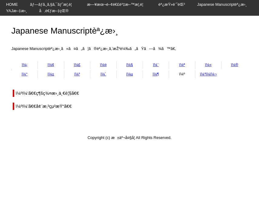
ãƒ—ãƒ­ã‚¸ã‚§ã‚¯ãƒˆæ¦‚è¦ (52, 4)
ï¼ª (182, 64)
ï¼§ (129, 64)
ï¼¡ (25, 64)
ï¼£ (77, 64)
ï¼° (25, 74)
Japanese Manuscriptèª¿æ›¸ (222, 4)
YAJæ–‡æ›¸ (16, 10)
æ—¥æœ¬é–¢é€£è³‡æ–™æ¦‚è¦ (116, 4)
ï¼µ (129, 74)
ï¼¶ (156, 74)
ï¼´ (103, 74)
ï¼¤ (103, 64)
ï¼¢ (51, 64)
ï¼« (208, 64)
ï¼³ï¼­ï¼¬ (208, 74)
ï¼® (234, 64)
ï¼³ (77, 74)
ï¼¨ (156, 64)
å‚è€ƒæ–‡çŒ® (53, 10)
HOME (12, 4)
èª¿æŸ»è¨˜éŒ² (171, 4)
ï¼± (51, 74)
